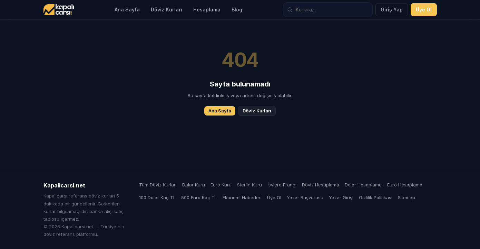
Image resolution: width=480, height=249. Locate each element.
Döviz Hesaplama (320, 184)
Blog (237, 9)
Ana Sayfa (127, 9)
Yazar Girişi (341, 197)
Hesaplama (207, 9)
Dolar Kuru (193, 184)
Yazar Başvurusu (305, 197)
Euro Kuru (221, 184)
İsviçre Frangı (281, 184)
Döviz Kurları (166, 9)
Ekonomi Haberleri (242, 197)
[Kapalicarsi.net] (58, 9)
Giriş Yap (392, 9)
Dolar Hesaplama (363, 184)
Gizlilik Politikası (375, 197)
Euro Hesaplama (404, 184)
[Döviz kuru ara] (328, 9)
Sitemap (406, 197)
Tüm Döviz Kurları (158, 184)
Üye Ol (424, 9)
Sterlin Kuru (249, 184)
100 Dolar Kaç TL (157, 197)
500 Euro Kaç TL (199, 197)
